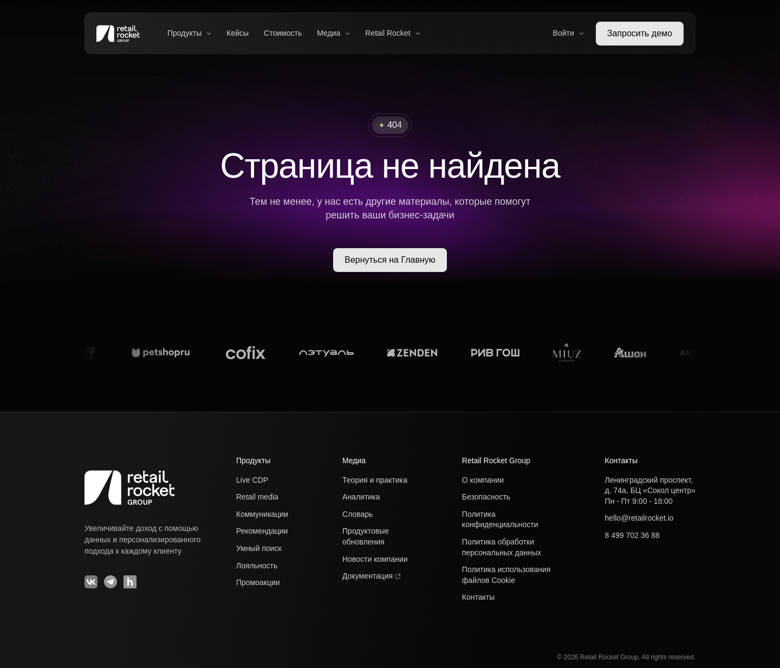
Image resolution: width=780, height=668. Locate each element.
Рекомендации (262, 531)
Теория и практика (374, 480)
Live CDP (252, 480)
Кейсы (237, 33)
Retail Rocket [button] (392, 33)
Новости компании (375, 559)
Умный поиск (259, 548)
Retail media (257, 496)
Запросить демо (639, 33)
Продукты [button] (189, 33)
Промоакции (258, 582)
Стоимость (283, 33)
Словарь (357, 514)
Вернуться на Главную (389, 259)
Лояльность (256, 565)
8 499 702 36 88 (632, 535)
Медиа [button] (333, 33)
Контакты (478, 597)
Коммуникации (262, 514)
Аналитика (361, 496)
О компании (483, 480)
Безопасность (486, 496)
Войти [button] (568, 33)
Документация (371, 576)
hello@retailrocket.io (639, 518)
